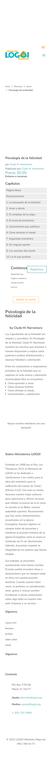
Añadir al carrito (26, 299)
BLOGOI (9, 634)
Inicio (7, 86)
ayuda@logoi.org (31, 704)
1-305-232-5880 (22, 712)
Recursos (18, 86)
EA (33, 743)
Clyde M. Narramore (21, 164)
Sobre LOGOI (11, 639)
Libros (29, 86)
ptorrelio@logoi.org (31, 697)
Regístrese (37, 269)
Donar (8, 645)
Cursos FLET (11, 622)
